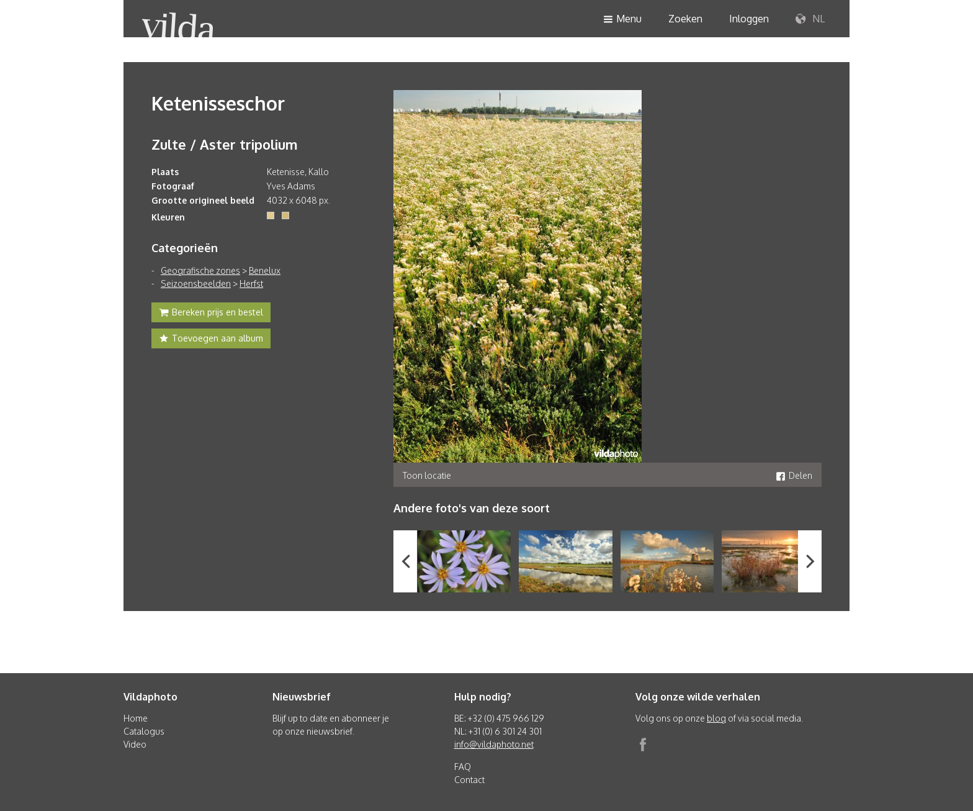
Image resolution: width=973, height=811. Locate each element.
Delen (794, 475)
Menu (622, 19)
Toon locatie (427, 475)
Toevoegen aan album (211, 340)
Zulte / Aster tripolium (224, 144)
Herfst (251, 283)
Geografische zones (200, 270)
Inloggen (749, 18)
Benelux (264, 270)
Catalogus (143, 731)
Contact (469, 779)
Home (135, 718)
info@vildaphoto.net (494, 744)
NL (810, 19)
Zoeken (685, 18)
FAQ (462, 766)
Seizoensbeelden (196, 283)
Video (134, 744)
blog (716, 718)
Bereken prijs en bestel (211, 313)
